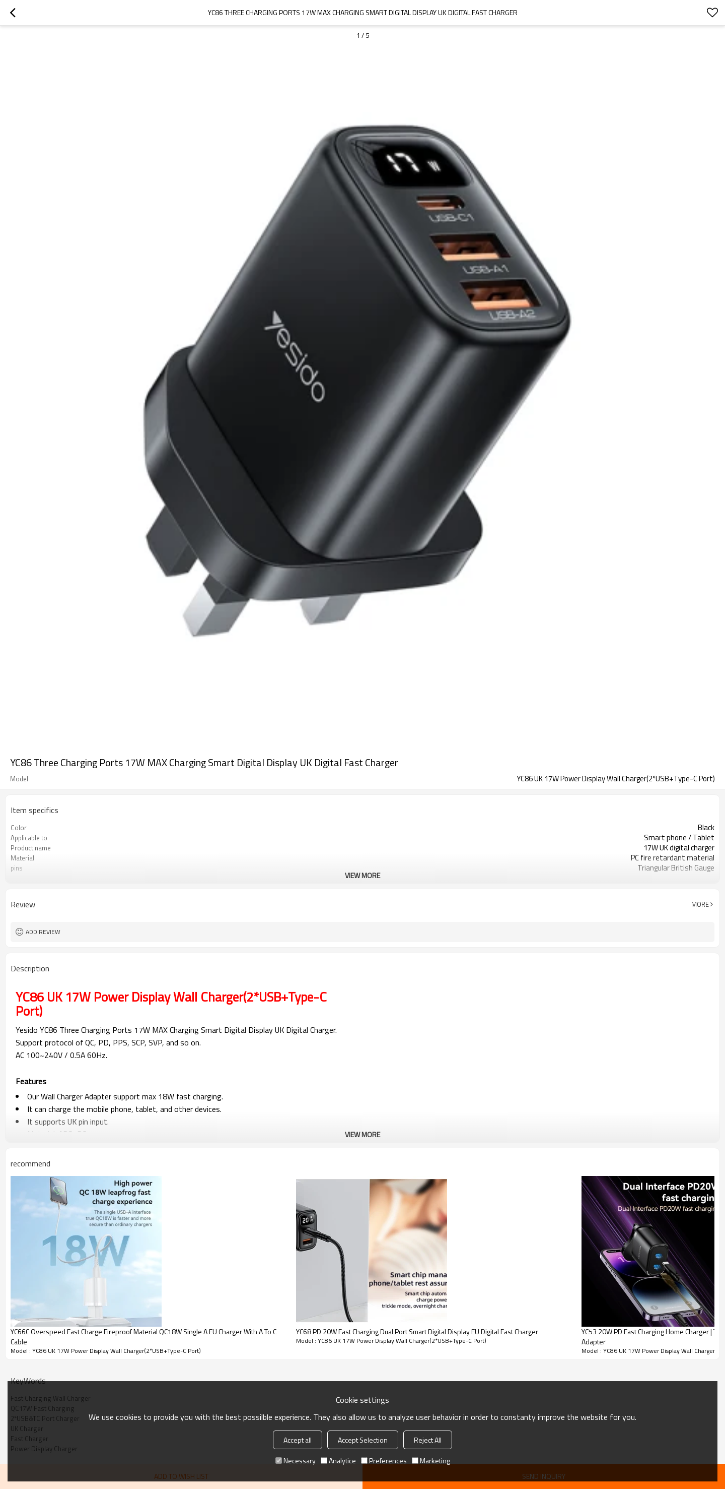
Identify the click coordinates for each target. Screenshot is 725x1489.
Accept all (297, 1440)
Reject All (428, 1440)
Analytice (338, 1460)
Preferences (384, 1460)
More (700, 904)
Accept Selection (363, 1440)
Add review (43, 932)
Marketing (431, 1460)
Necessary (295, 1460)
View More (362, 875)
